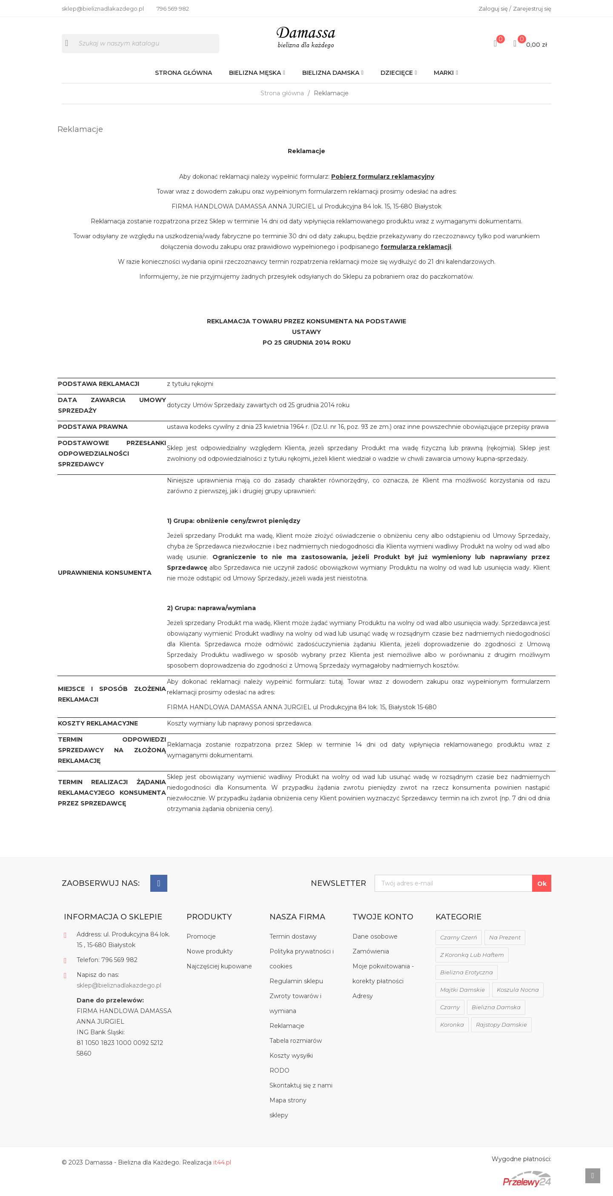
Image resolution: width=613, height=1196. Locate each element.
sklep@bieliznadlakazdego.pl (119, 985)
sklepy (278, 1115)
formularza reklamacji (416, 247)
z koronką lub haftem (472, 954)
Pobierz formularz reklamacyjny (382, 176)
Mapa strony (287, 1100)
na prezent (505, 937)
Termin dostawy (293, 936)
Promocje (201, 936)
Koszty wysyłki (291, 1055)
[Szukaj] (140, 43)
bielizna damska (496, 1007)
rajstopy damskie (501, 1024)
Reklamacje (286, 1026)
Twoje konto (382, 917)
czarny (450, 1007)
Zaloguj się (493, 8)
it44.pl (222, 1162)
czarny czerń (458, 937)
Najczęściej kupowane (219, 966)
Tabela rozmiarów (295, 1041)
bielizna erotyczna (466, 972)
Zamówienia (370, 951)
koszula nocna (518, 989)
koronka (452, 1024)
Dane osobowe (375, 936)
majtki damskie (462, 989)
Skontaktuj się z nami (300, 1085)
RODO (279, 1070)
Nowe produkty (209, 951)
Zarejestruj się (532, 8)
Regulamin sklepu (296, 981)
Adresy (362, 996)
